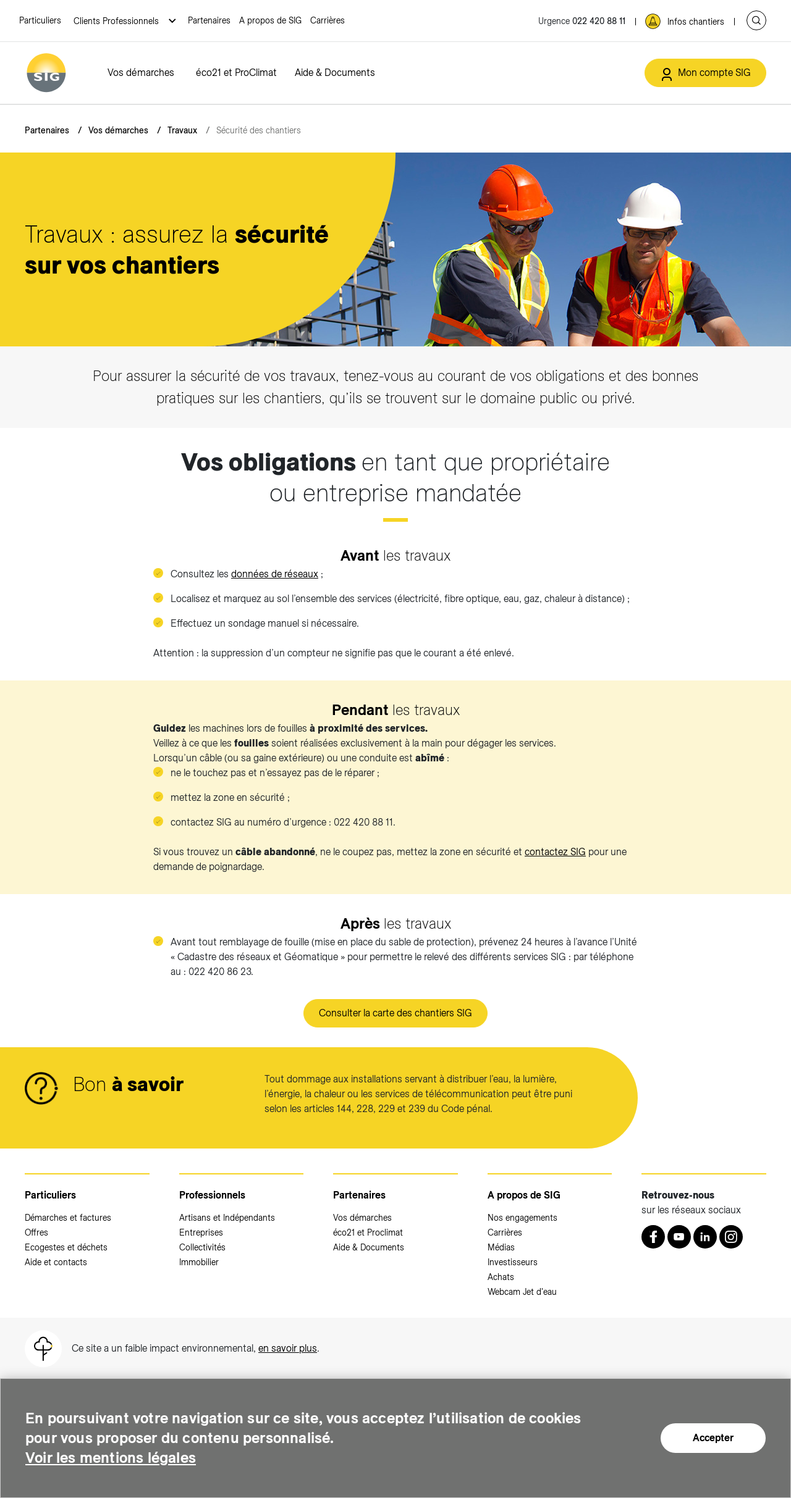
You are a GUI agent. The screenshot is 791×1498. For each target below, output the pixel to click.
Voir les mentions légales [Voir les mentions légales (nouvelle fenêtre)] (110, 1458)
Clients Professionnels (117, 21)
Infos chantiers (695, 22)
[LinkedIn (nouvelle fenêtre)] (705, 1237)
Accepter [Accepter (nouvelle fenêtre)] (713, 1438)
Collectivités (202, 1247)
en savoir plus (287, 1348)
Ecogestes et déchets (66, 1247)
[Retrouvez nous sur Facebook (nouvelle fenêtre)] (653, 1237)
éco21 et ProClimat (236, 72)
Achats (501, 1277)
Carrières (327, 20)
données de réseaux (274, 574)
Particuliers (40, 20)
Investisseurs (513, 1262)
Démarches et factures (68, 1218)
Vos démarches (141, 72)
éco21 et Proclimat (368, 1232)
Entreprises (201, 1232)
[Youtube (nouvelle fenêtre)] (679, 1237)
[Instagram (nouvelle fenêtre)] (731, 1237)
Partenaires (209, 20)
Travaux (182, 130)
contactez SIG (555, 852)
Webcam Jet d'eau (522, 1292)
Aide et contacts (56, 1262)
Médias (501, 1247)
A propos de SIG (270, 20)
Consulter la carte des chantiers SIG (395, 1013)
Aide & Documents (335, 72)
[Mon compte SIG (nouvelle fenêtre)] (705, 73)
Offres (36, 1232)
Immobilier (199, 1262)
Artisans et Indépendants (227, 1218)
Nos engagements (522, 1218)
